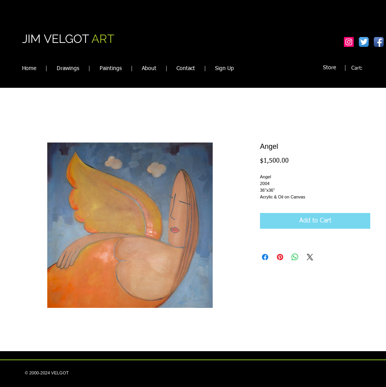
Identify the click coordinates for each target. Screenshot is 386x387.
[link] (361, 68)
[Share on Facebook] (265, 257)
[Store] (329, 68)
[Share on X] (310, 257)
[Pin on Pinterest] (280, 257)
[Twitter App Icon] (364, 42)
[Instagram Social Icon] (349, 42)
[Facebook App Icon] (379, 42)
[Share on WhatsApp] (295, 257)
